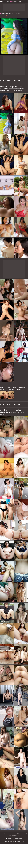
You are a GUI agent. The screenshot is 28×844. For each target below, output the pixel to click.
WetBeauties (14, 1)
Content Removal (17, 838)
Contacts (8, 838)
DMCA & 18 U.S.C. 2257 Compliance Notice (14, 841)
